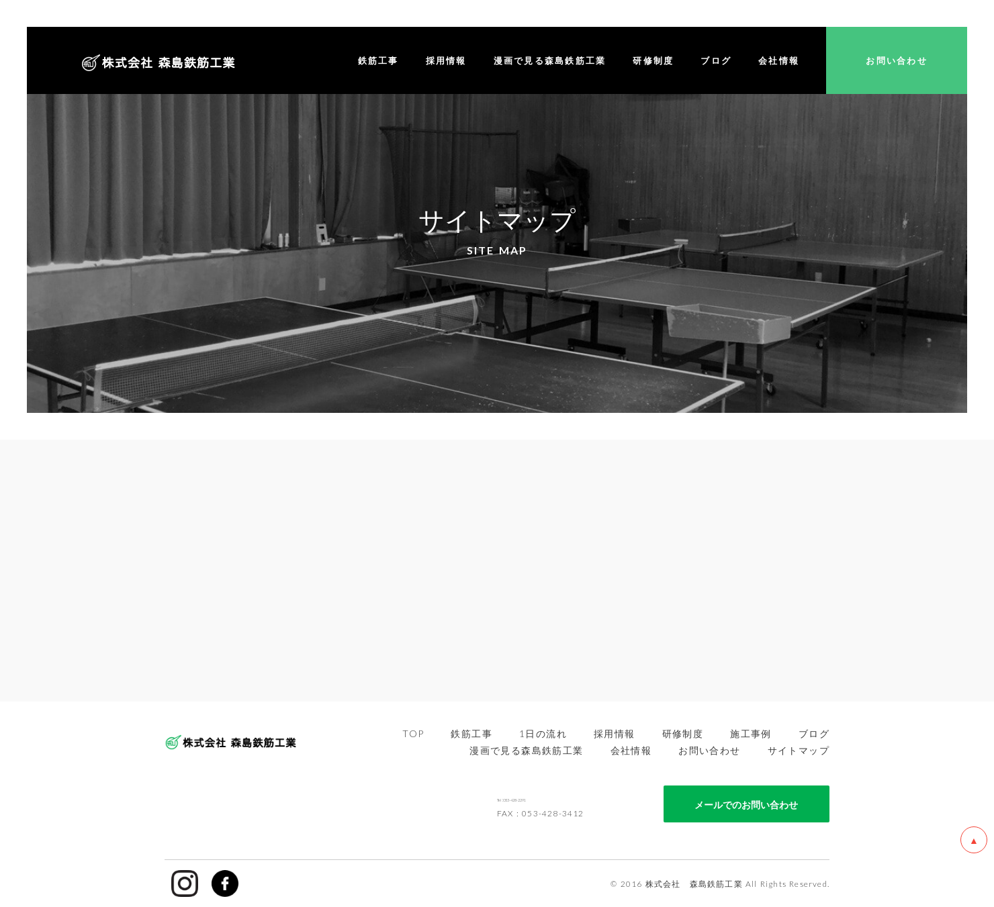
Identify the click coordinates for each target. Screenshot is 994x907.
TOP (413, 733)
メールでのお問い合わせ (746, 803)
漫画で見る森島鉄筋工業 (526, 750)
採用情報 (614, 733)
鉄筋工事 (471, 733)
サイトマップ (798, 750)
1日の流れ (543, 733)
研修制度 (683, 733)
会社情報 (631, 750)
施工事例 (751, 733)
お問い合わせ (709, 750)
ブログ (814, 733)
